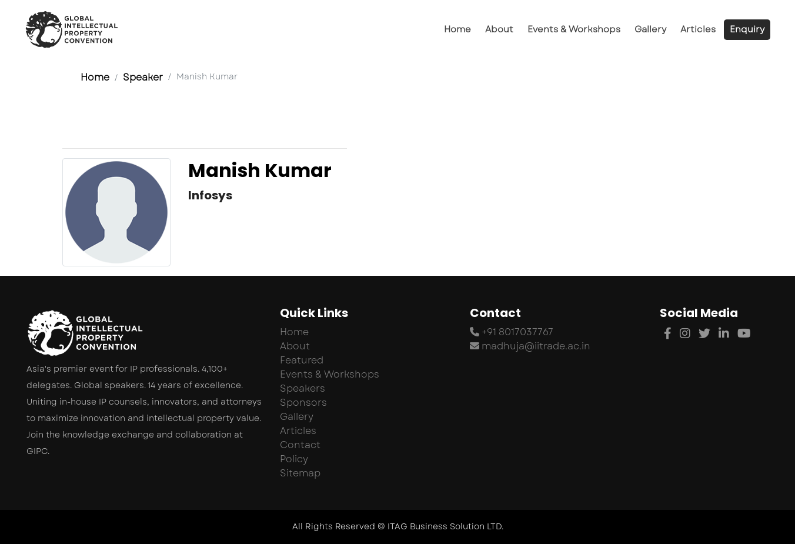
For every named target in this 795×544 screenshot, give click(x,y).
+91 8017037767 (511, 332)
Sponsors (303, 402)
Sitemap (300, 473)
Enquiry (747, 29)
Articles (698, 29)
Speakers (302, 388)
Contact (300, 445)
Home (457, 29)
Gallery (650, 29)
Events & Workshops (573, 29)
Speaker (143, 77)
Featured (301, 360)
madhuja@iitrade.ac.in (530, 346)
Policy (294, 459)
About (499, 29)
